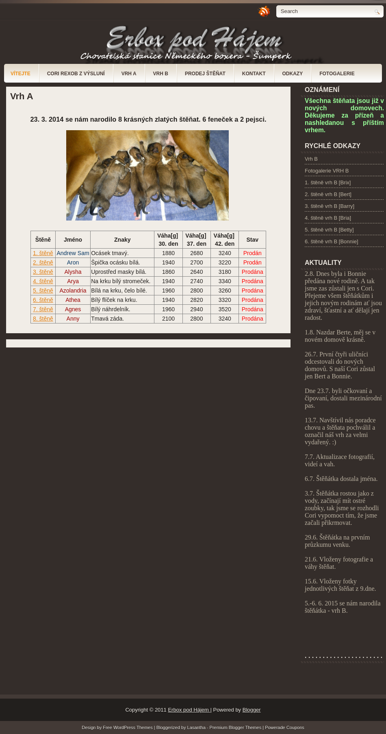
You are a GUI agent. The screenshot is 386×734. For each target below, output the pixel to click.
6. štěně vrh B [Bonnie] (331, 241)
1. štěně (43, 253)
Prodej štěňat (205, 73)
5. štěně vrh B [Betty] (329, 230)
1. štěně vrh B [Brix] (328, 182)
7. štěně (43, 309)
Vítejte (20, 73)
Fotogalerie (336, 73)
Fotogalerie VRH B (327, 171)
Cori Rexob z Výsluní (76, 73)
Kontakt (254, 73)
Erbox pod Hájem (189, 710)
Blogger (252, 710)
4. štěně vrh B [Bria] (328, 218)
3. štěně (43, 272)
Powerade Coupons (284, 727)
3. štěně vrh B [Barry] (329, 206)
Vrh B (160, 73)
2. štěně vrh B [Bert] (328, 194)
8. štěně (43, 318)
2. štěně (43, 262)
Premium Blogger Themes (236, 727)
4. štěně (43, 281)
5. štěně (43, 290)
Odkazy (292, 73)
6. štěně (43, 300)
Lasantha (197, 727)
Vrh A (129, 73)
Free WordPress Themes (128, 727)
